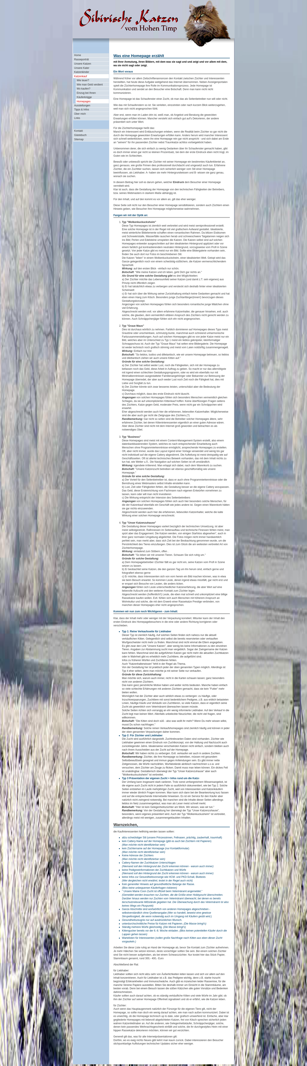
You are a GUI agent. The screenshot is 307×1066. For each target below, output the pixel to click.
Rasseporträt (81, 59)
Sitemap (79, 139)
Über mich (80, 113)
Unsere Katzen (82, 63)
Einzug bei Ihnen (86, 92)
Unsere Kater (81, 67)
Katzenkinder (81, 72)
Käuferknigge (84, 97)
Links (77, 118)
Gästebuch (80, 135)
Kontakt (78, 130)
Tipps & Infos (81, 109)
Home (77, 55)
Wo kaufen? (83, 88)
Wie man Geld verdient (90, 84)
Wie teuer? (83, 80)
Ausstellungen (82, 105)
